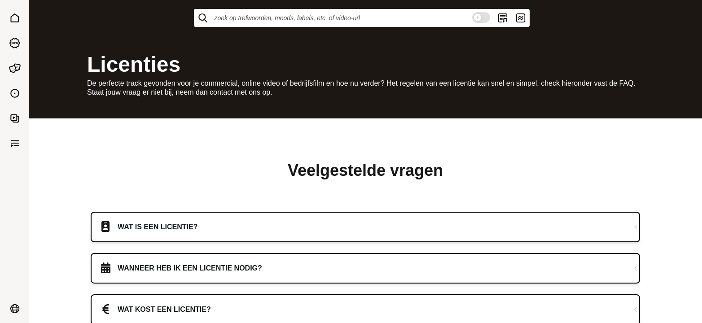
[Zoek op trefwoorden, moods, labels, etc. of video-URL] (341, 18)
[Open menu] (677, 18)
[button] (14, 18)
